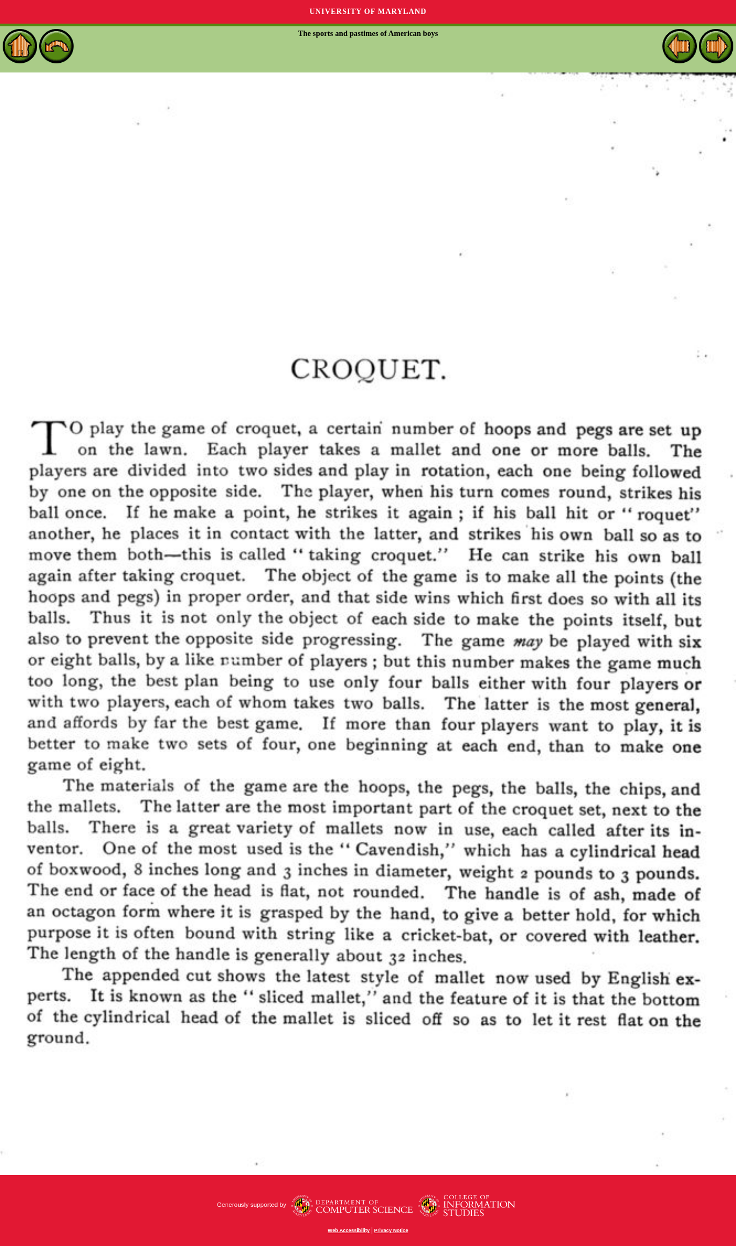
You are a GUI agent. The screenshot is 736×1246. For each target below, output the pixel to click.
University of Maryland (368, 12)
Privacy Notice (391, 1230)
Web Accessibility (349, 1230)
